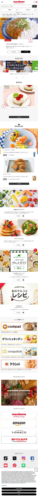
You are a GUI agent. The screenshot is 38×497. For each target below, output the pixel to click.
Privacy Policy (4, 485)
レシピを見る (13, 51)
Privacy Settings (19, 488)
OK (19, 494)
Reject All (19, 491)
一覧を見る (19, 117)
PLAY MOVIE (30, 41)
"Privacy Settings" (5, 481)
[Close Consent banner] (36, 469)
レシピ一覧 (26, 51)
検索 (2, 2)
